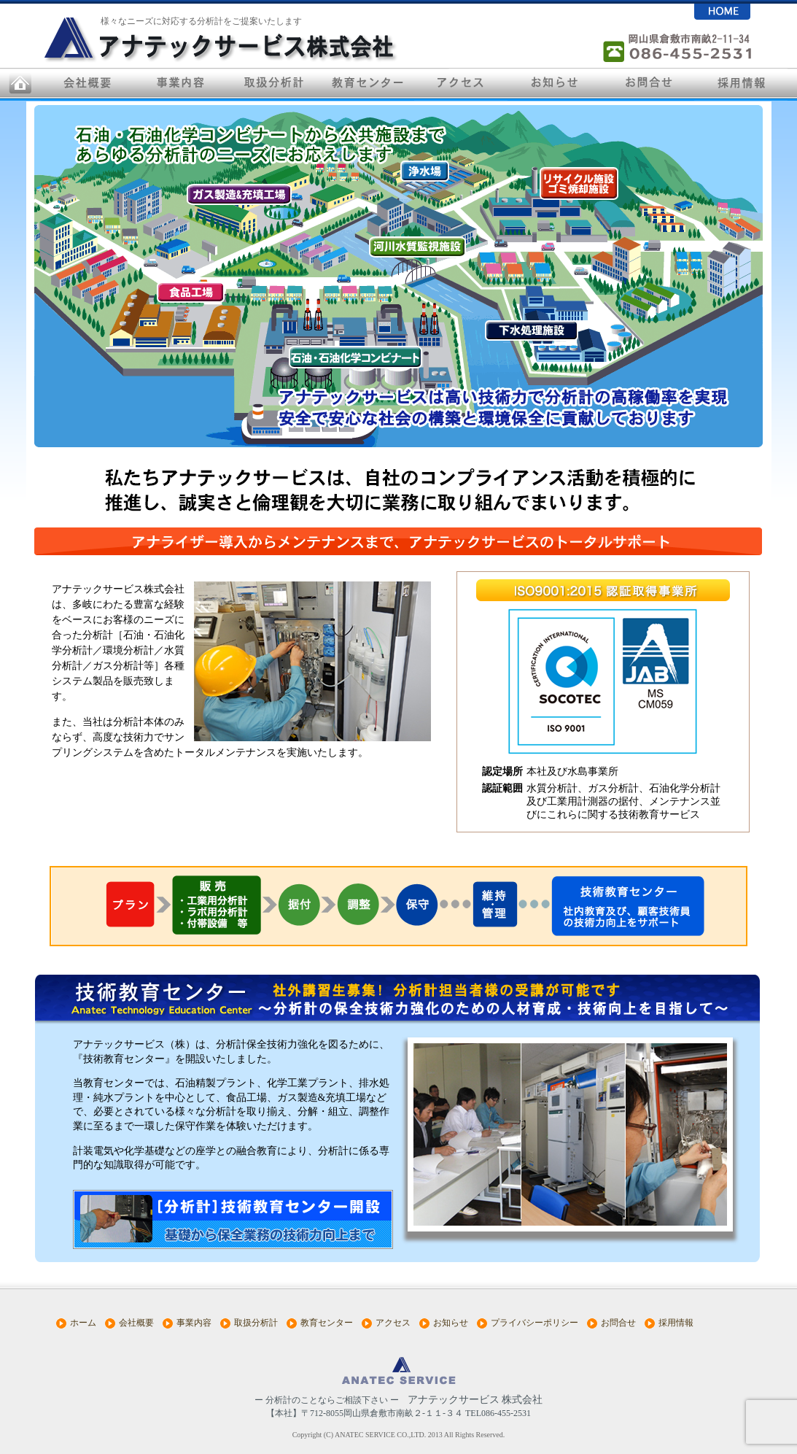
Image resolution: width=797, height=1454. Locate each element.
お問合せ (618, 1323)
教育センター (326, 1323)
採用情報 (675, 1323)
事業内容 (193, 1323)
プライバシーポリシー (534, 1323)
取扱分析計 (256, 1323)
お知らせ (450, 1323)
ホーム (83, 1323)
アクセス (393, 1323)
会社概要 (136, 1323)
